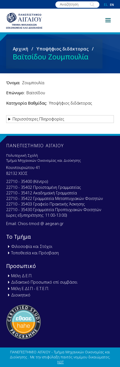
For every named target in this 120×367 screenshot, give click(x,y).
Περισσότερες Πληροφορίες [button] (38, 119)
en (112, 4)
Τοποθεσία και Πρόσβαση (35, 252)
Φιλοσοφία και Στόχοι (31, 246)
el (106, 4)
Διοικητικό (20, 295)
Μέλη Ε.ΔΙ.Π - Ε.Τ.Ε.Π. (30, 288)
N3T (60, 361)
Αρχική (20, 49)
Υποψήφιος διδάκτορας (62, 49)
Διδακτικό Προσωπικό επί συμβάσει (44, 282)
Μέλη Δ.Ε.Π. (21, 275)
